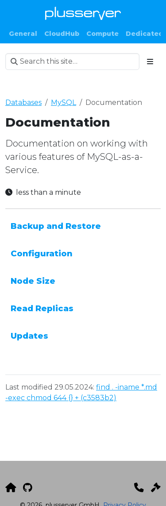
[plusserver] (10, 487)
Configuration (42, 253)
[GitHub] (27, 487)
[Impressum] (156, 487)
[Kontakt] (139, 487)
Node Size (33, 281)
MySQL (63, 102)
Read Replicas (42, 308)
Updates (29, 336)
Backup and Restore (56, 226)
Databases (23, 102)
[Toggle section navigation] (150, 62)
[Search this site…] (72, 61)
